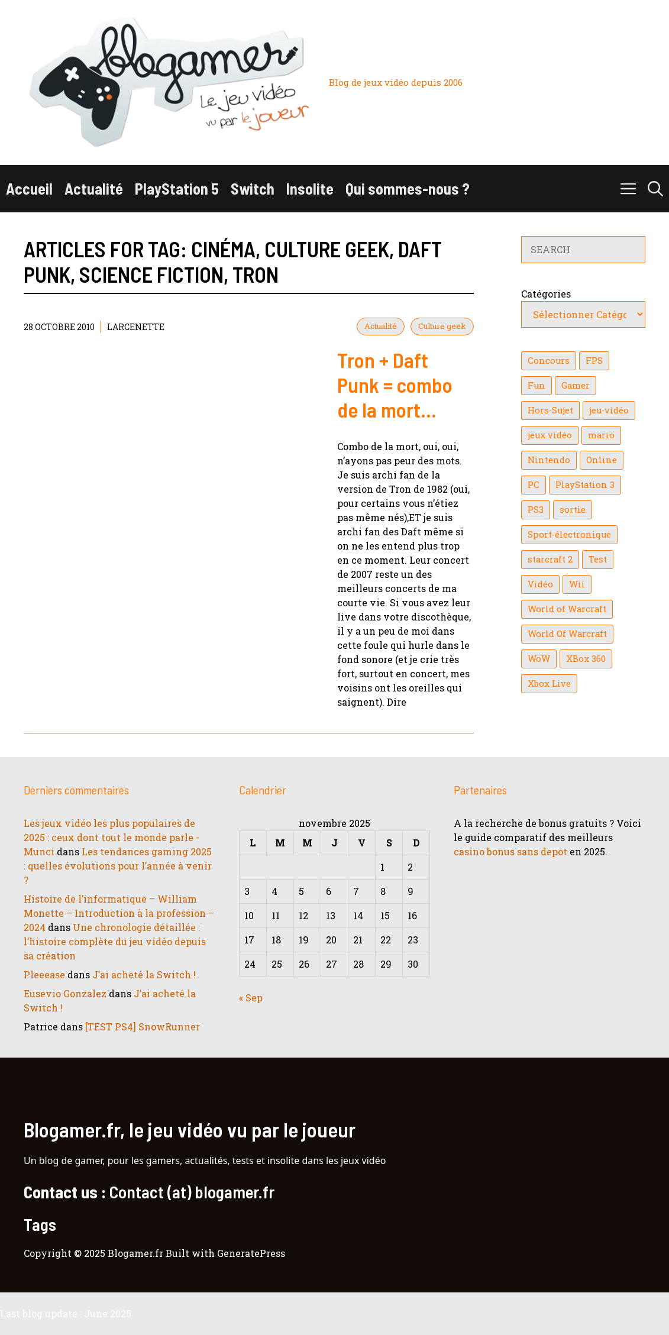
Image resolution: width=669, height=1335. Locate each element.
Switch (252, 188)
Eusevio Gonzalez (65, 993)
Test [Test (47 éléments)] (598, 559)
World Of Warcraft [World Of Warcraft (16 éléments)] (567, 633)
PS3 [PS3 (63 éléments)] (536, 509)
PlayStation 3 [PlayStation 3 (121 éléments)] (585, 484)
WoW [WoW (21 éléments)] (539, 658)
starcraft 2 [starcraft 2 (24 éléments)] (550, 559)
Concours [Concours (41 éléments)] (549, 360)
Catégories (546, 293)
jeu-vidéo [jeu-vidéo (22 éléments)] (609, 410)
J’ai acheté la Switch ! (144, 974)
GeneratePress (251, 1253)
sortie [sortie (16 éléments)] (573, 509)
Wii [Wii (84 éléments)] (577, 584)
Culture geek (442, 326)
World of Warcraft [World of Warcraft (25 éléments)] (567, 609)
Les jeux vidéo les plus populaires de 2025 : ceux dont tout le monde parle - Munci (111, 837)
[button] (655, 188)
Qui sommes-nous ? (407, 188)
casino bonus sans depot (510, 851)
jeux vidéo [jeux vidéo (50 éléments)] (550, 435)
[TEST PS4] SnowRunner (142, 1026)
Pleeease (44, 974)
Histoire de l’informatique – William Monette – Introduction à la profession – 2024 (119, 913)
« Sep (251, 997)
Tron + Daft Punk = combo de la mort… (395, 384)
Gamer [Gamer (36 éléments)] (575, 385)
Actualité (93, 188)
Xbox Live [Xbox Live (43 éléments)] (549, 683)
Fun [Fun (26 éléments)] (536, 385)
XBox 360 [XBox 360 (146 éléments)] (586, 658)
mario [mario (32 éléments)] (601, 435)
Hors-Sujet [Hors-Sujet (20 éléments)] (550, 410)
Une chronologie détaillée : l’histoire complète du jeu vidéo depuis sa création (115, 941)
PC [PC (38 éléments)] (533, 484)
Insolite (310, 188)
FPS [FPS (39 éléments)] (594, 360)
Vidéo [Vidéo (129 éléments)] (540, 584)
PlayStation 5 (177, 188)
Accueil (29, 188)
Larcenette (135, 326)
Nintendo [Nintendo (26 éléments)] (549, 460)
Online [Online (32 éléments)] (601, 460)
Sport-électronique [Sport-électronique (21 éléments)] (569, 534)
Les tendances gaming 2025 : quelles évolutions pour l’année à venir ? (118, 865)
